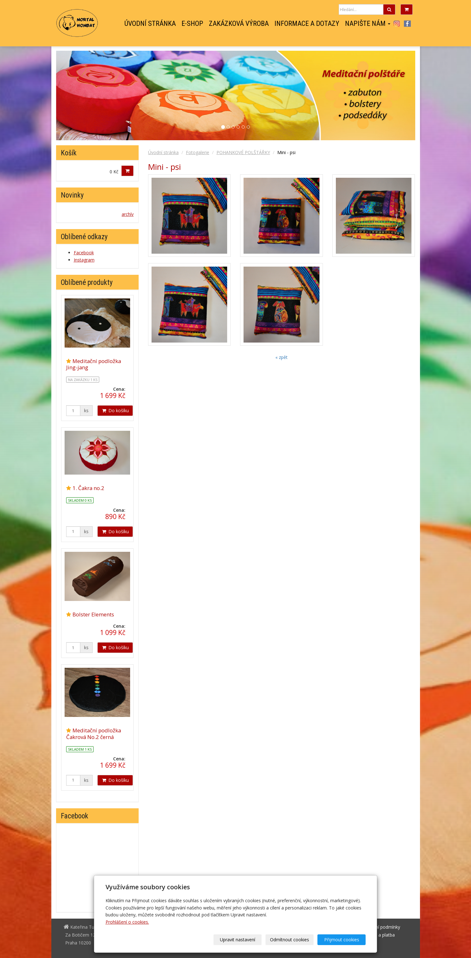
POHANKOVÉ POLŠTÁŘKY (243, 152)
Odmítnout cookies (289, 940)
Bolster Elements (93, 614)
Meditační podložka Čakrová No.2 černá (93, 733)
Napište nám (367, 23)
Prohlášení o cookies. (127, 922)
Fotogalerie (197, 152)
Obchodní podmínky (379, 927)
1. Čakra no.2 (88, 488)
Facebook (407, 23)
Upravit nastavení (237, 940)
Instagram (396, 23)
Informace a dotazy (306, 23)
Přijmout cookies (341, 940)
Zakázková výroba (239, 23)
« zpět (281, 357)
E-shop (192, 23)
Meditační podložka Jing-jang (93, 364)
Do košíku (115, 410)
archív (128, 214)
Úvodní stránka (150, 23)
